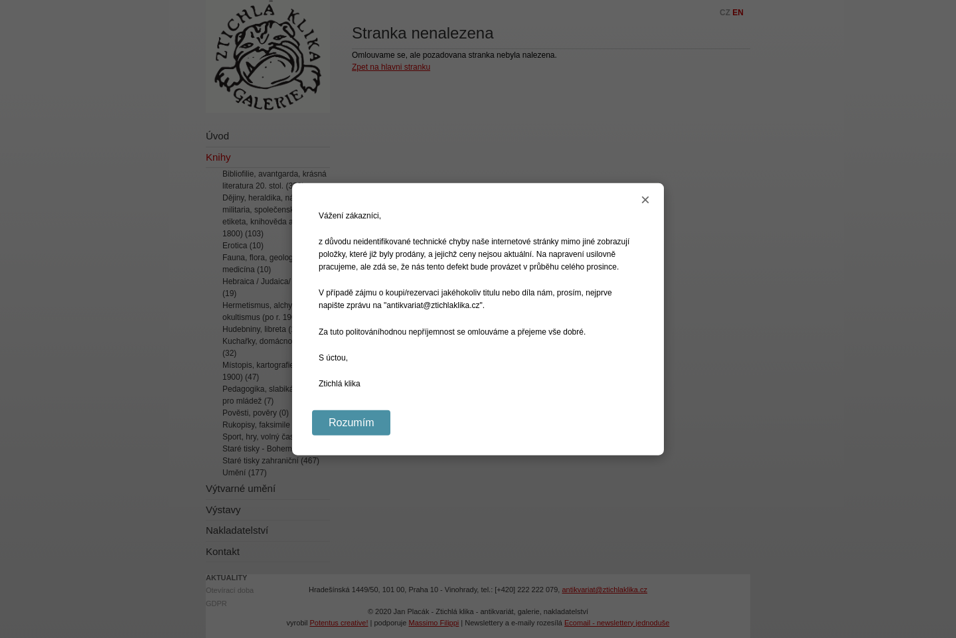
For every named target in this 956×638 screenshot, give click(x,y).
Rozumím (351, 422)
